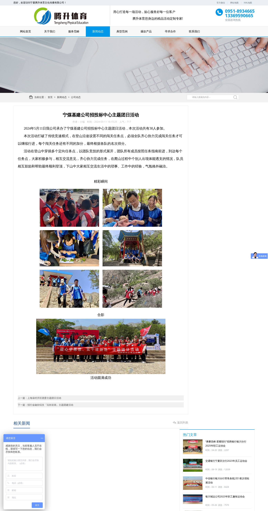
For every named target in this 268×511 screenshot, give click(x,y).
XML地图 (248, 2)
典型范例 (122, 31)
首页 (51, 98)
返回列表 (179, 424)
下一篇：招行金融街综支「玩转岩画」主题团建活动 (45, 406)
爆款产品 (146, 31)
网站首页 (25, 31)
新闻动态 (97, 31)
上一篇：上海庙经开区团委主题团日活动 (39, 399)
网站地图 (234, 2)
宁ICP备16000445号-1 (170, 506)
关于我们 (49, 31)
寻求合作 (170, 31)
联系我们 (194, 31)
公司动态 (77, 98)
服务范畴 (73, 31)
